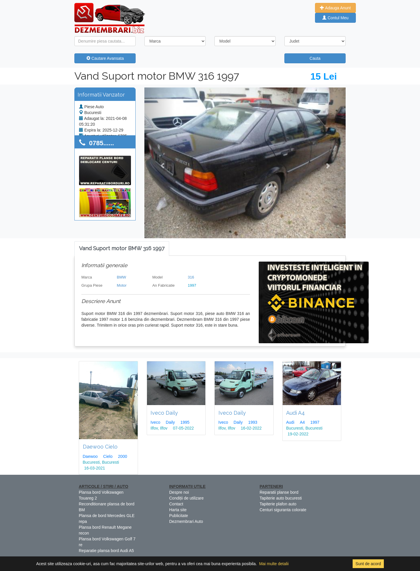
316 (191, 277)
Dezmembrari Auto (186, 521)
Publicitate (178, 515)
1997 (192, 285)
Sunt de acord (368, 563)
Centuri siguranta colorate (283, 509)
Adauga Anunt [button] (335, 8)
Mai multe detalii (273, 563)
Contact (176, 504)
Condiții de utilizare (186, 498)
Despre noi (179, 492)
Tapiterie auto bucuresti (281, 498)
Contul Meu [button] (335, 17)
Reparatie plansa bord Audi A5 (106, 550)
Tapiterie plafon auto (278, 504)
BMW (121, 277)
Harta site (178, 509)
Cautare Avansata (105, 58)
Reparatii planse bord (279, 492)
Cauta (314, 58)
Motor (122, 285)
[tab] (121, 248)
